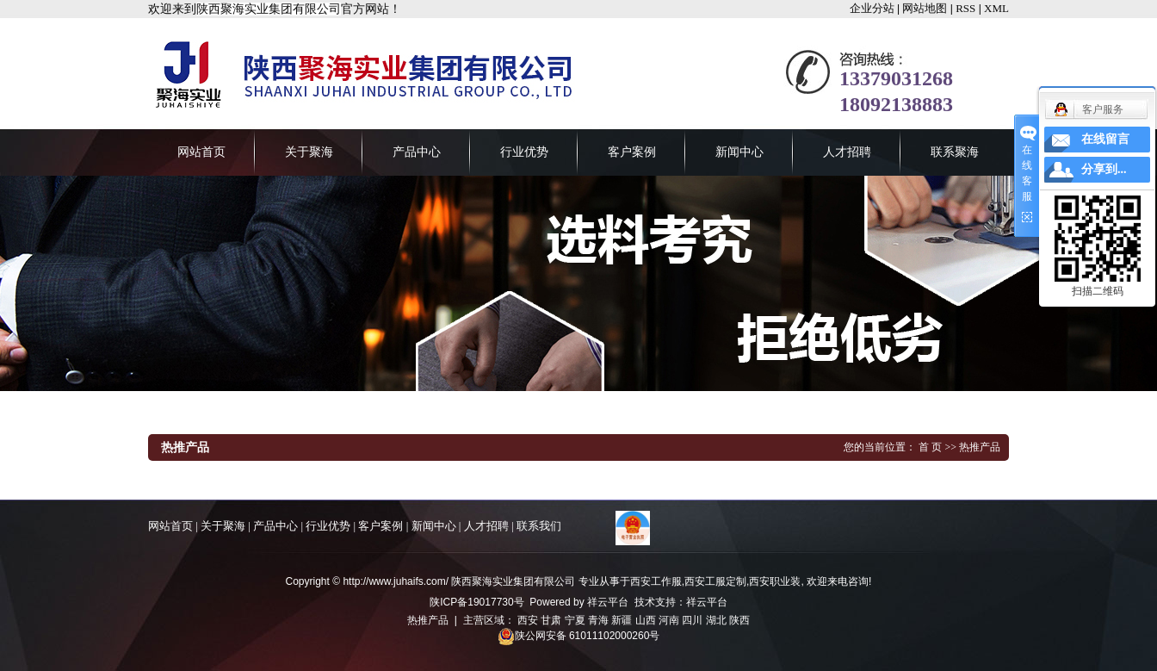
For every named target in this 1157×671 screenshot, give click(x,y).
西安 (527, 620)
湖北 (716, 620)
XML (996, 8)
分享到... (1104, 169)
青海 (598, 620)
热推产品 (428, 620)
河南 (669, 620)
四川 (692, 620)
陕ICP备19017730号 (476, 602)
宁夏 (575, 620)
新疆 (621, 620)
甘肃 (551, 620)
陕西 (739, 620)
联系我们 (539, 525)
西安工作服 (656, 581)
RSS (965, 8)
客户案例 (632, 152)
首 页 (930, 447)
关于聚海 (309, 152)
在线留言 (1105, 139)
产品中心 (417, 152)
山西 (645, 620)
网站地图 (924, 8)
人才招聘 (847, 152)
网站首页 (201, 152)
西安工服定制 (715, 581)
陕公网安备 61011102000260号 (579, 636)
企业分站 (872, 8)
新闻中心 (739, 152)
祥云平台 (607, 602)
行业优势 (524, 152)
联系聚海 (955, 152)
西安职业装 (775, 581)
